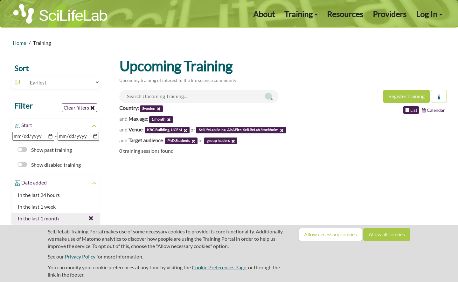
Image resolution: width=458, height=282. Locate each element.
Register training (406, 96)
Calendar (433, 110)
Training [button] (300, 14)
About (264, 14)
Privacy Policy (80, 256)
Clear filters (79, 107)
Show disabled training (49, 165)
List (411, 110)
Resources (345, 14)
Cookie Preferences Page (219, 267)
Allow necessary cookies (330, 234)
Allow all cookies (387, 234)
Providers (389, 14)
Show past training (44, 150)
